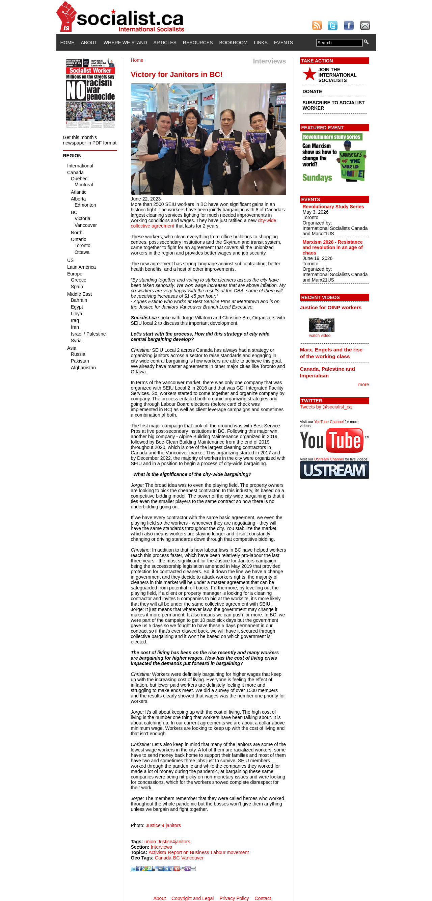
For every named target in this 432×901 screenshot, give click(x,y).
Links (261, 42)
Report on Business (188, 852)
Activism (157, 852)
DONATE (312, 91)
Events (283, 42)
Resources (198, 42)
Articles (165, 42)
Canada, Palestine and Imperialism (327, 372)
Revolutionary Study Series (333, 206)
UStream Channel (329, 459)
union (150, 841)
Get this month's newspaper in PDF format (90, 140)
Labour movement (230, 852)
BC (176, 857)
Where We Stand (125, 42)
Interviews (161, 847)
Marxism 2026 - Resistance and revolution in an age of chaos (333, 247)
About (89, 42)
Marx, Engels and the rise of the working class (331, 353)
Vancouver (192, 857)
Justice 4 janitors (163, 825)
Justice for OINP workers (331, 307)
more (363, 384)
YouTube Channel (329, 422)
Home (67, 42)
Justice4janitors (174, 841)
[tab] (334, 307)
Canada (163, 857)
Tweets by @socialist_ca (326, 406)
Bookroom (233, 42)
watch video (319, 335)
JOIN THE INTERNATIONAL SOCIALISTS (338, 75)
